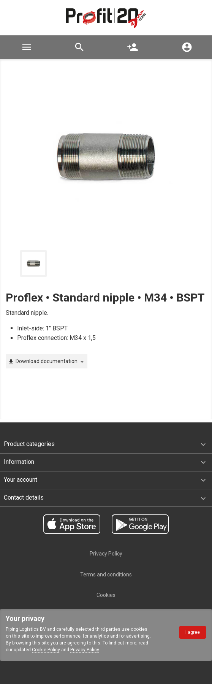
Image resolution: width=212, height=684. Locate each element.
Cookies (106, 595)
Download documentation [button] (46, 361)
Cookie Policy (46, 649)
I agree (192, 632)
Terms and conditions (106, 574)
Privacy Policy (84, 649)
